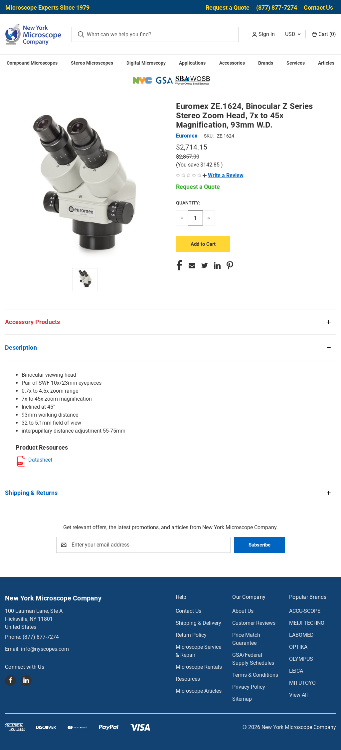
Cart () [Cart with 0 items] (324, 34)
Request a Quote (228, 7)
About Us (243, 611)
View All (298, 695)
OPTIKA (298, 647)
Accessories (232, 63)
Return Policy (191, 635)
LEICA (296, 671)
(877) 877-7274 (276, 7)
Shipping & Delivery (198, 623)
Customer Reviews (253, 623)
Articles (326, 63)
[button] (223, 175)
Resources (188, 679)
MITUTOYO (302, 683)
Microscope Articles (199, 691)
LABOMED (301, 635)
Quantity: (188, 202)
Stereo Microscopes (92, 63)
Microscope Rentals (199, 667)
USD (292, 34)
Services (295, 63)
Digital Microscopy (146, 63)
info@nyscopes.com (45, 649)
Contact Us (318, 7)
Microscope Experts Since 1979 (47, 7)
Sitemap (242, 699)
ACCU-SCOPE (304, 611)
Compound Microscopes (32, 63)
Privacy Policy (248, 687)
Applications (192, 63)
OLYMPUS (301, 659)
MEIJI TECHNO (306, 623)
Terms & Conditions (255, 675)
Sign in (266, 34)
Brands (265, 63)
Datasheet (40, 460)
